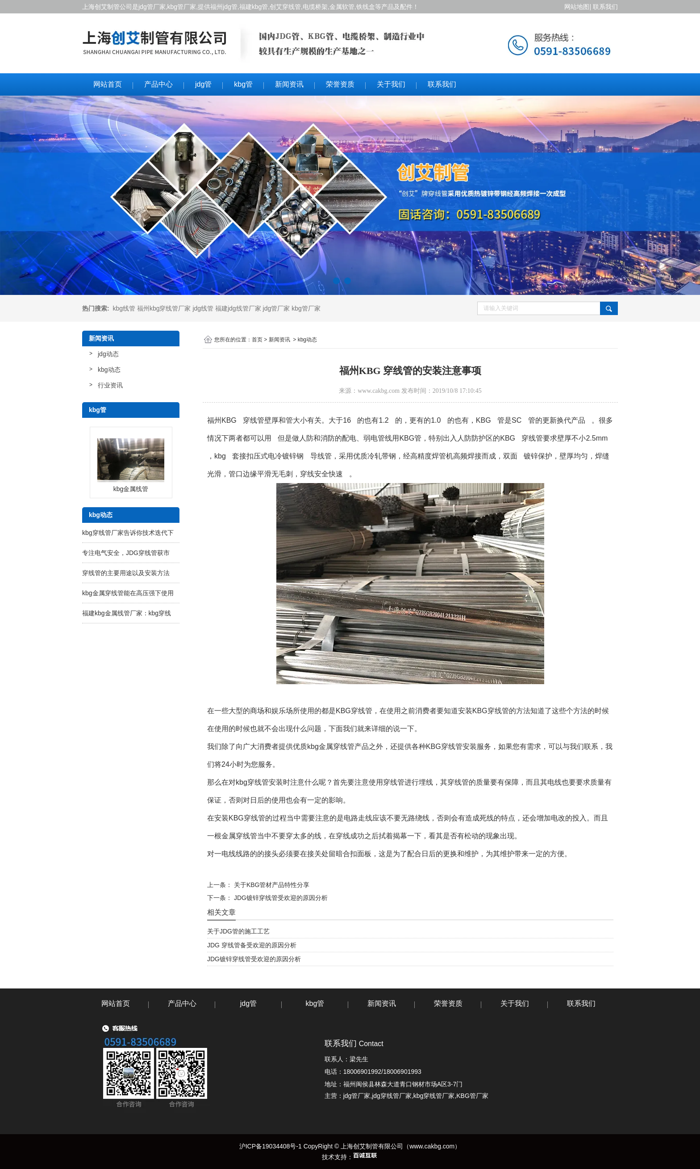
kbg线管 (123, 308)
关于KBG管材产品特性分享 (270, 884)
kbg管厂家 (181, 6)
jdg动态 (108, 353)
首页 (257, 339)
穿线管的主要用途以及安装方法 (126, 572)
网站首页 (107, 84)
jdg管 (203, 84)
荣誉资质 (340, 84)
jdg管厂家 (152, 6)
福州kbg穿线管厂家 (164, 308)
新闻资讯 (289, 84)
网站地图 (576, 6)
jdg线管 (202, 308)
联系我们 (605, 6)
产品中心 (158, 84)
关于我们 (391, 84)
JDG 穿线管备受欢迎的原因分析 (251, 945)
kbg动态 (109, 369)
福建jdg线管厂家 (238, 308)
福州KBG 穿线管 (235, 420)
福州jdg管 (224, 6)
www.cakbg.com (379, 390)
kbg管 (243, 84)
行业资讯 (110, 385)
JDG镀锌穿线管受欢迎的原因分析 (280, 897)
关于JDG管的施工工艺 (238, 931)
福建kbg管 (253, 6)
